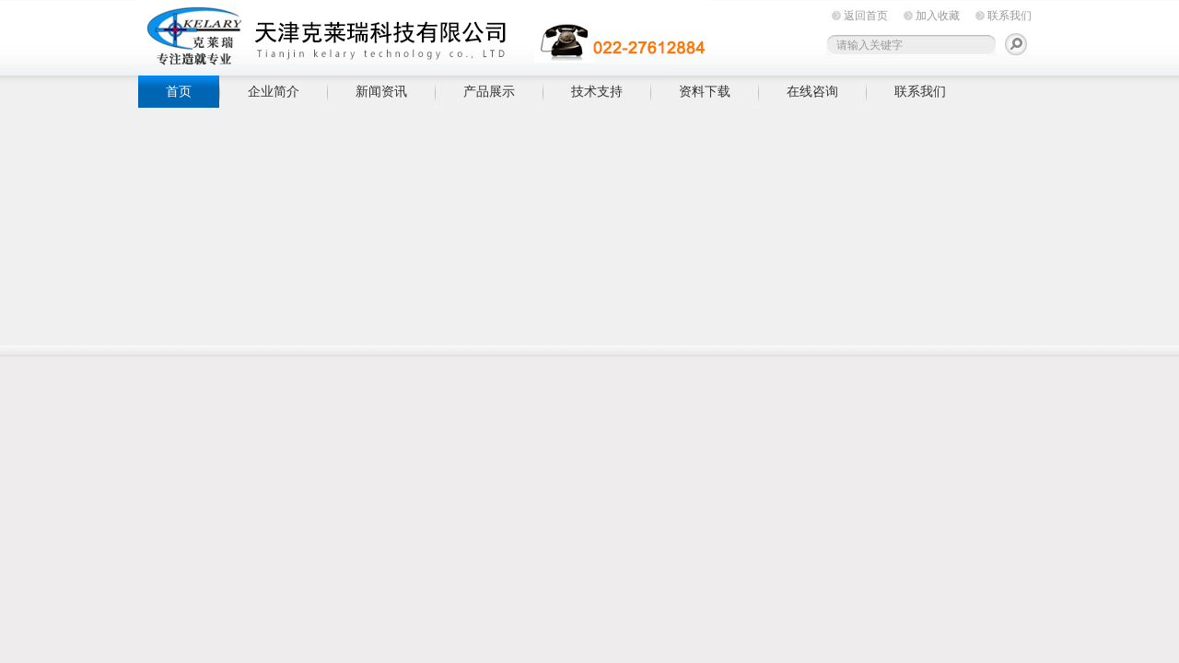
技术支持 (597, 91)
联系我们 (1009, 15)
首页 (179, 91)
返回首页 (866, 15)
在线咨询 (812, 91)
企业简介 (273, 91)
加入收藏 (938, 15)
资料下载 (704, 91)
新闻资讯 (381, 91)
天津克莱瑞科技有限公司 (423, 34)
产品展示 (489, 91)
